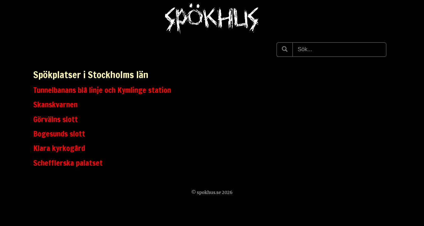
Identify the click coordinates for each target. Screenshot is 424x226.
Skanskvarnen (55, 104)
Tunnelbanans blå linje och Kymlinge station (102, 90)
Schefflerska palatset (68, 163)
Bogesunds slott (59, 133)
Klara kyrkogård (59, 148)
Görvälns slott (55, 119)
